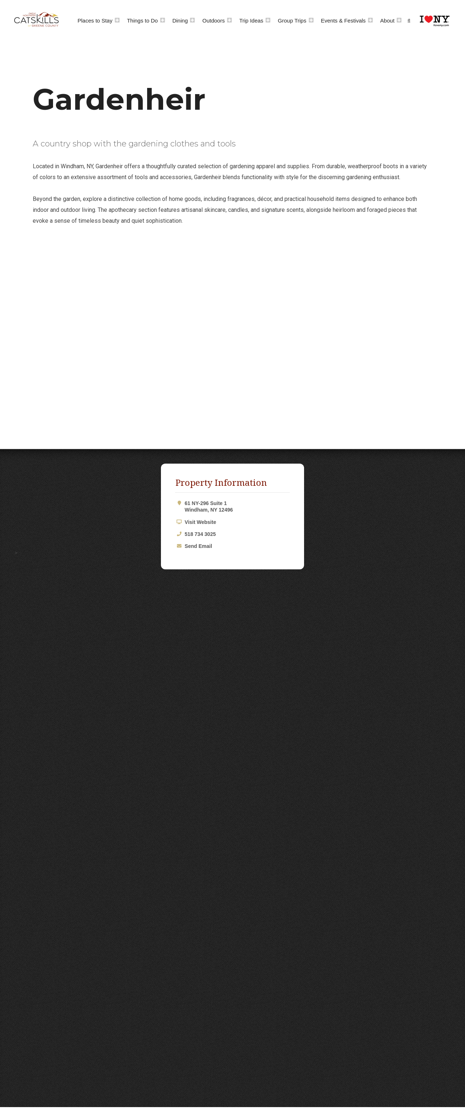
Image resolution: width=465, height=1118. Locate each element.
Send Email (198, 546)
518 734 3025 (200, 534)
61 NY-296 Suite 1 (237, 506)
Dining (180, 20)
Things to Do (142, 20)
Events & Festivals (343, 20)
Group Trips (292, 20)
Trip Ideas (251, 20)
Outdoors (213, 20)
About (387, 20)
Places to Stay (95, 20)
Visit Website (200, 522)
